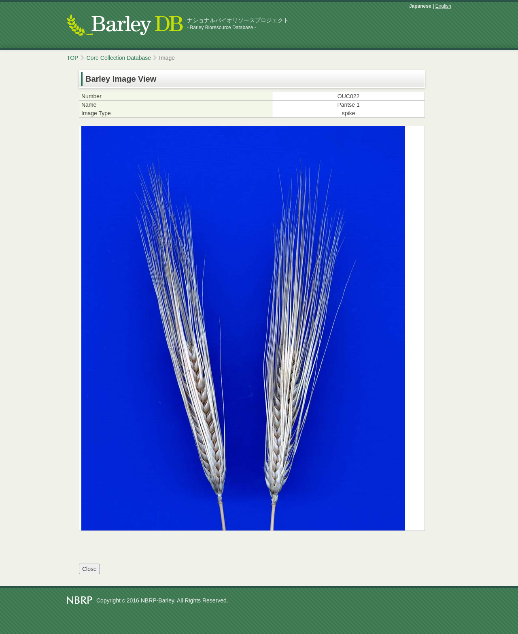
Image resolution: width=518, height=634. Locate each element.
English (443, 6)
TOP (73, 58)
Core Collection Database (119, 58)
